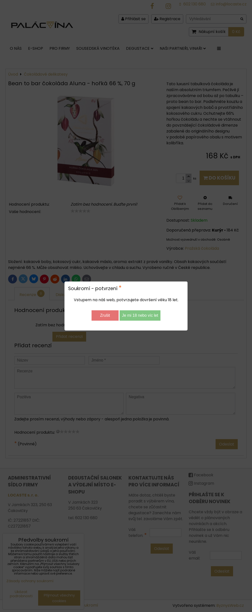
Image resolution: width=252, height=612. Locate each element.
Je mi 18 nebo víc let (140, 315)
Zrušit (105, 315)
